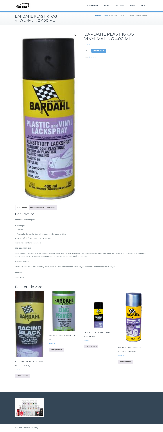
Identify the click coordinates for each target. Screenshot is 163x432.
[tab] (22, 207)
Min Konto (119, 5)
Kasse (132, 5)
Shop (106, 5)
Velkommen (92, 5)
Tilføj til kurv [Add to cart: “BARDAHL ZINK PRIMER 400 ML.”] (56, 350)
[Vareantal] (87, 51)
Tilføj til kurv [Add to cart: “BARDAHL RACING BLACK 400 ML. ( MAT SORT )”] (22, 376)
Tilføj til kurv (98, 50)
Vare (106, 16)
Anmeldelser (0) (37, 207)
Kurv (143, 5)
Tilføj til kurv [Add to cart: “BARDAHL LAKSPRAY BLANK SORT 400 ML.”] (91, 346)
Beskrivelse (22, 207)
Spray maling (92, 57)
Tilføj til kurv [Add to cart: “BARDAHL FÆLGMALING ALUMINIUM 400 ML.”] (125, 362)
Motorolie (51, 207)
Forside (98, 16)
